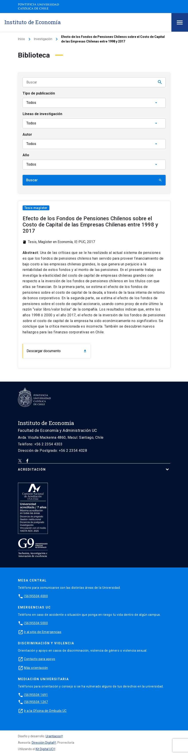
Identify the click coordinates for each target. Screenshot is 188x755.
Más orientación (36, 668)
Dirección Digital (43, 742)
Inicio (21, 39)
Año (26, 155)
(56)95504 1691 (36, 695)
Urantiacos (53, 736)
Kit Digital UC (44, 749)
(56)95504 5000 (36, 623)
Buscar (94, 180)
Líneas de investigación (42, 114)
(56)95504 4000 (36, 596)
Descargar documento (57, 351)
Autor (27, 134)
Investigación (43, 39)
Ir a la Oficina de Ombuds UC (45, 711)
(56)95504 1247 (36, 701)
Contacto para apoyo (39, 659)
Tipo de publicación (39, 93)
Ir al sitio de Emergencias (42, 632)
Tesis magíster (36, 208)
